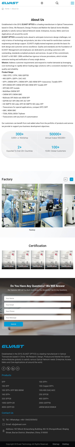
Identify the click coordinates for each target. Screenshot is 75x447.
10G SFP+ (43, 382)
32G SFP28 (6, 399)
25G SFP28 (43, 394)
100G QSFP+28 (8, 403)
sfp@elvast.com (19, 424)
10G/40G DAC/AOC (47, 390)
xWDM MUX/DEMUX (47, 407)
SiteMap (65, 444)
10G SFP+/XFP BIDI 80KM (13, 390)
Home (7, 9)
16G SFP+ (6, 394)
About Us (15, 9)
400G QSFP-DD (8, 407)
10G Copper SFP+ (46, 386)
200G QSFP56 (45, 403)
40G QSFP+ (44, 399)
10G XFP (5, 386)
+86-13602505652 (28, 420)
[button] (65, 179)
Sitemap (56, 444)
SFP (3, 382)
